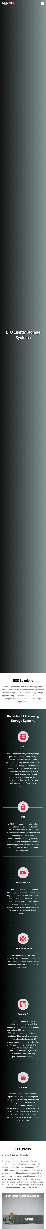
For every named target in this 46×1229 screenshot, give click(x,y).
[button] (42, 3)
